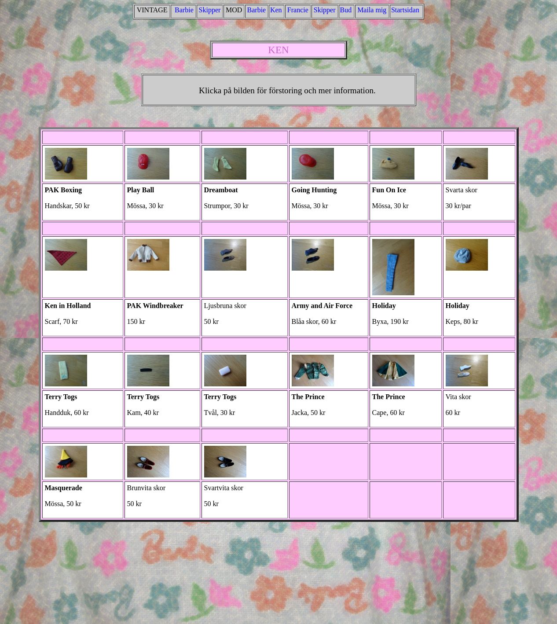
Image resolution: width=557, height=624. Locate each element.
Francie (297, 10)
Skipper (210, 10)
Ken (276, 10)
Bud (346, 10)
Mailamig (371, 10)
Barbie (184, 10)
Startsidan (405, 10)
